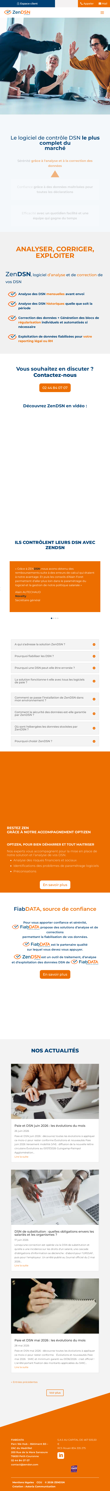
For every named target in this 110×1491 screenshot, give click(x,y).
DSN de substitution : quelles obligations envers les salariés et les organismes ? (54, 1233)
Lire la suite (21, 1156)
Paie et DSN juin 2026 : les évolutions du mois (49, 1126)
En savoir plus (55, 885)
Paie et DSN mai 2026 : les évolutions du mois (50, 1340)
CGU (39, 1482)
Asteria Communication (40, 1486)
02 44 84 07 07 (55, 388)
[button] (51, 618)
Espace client (29, 3)
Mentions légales (23, 1482)
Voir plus (55, 1392)
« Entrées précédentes (24, 1382)
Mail (104, 3)
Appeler (88, 3)
